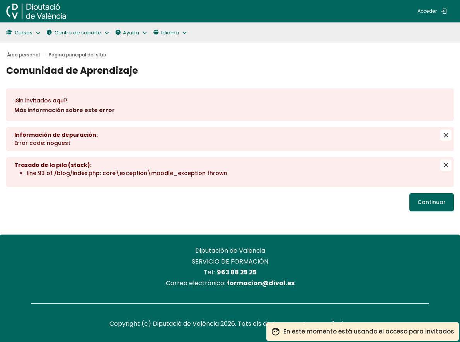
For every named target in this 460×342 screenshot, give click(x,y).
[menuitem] (78, 11)
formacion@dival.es (261, 283)
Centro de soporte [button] (74, 32)
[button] (26, 32)
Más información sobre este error (64, 110)
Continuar (431, 202)
